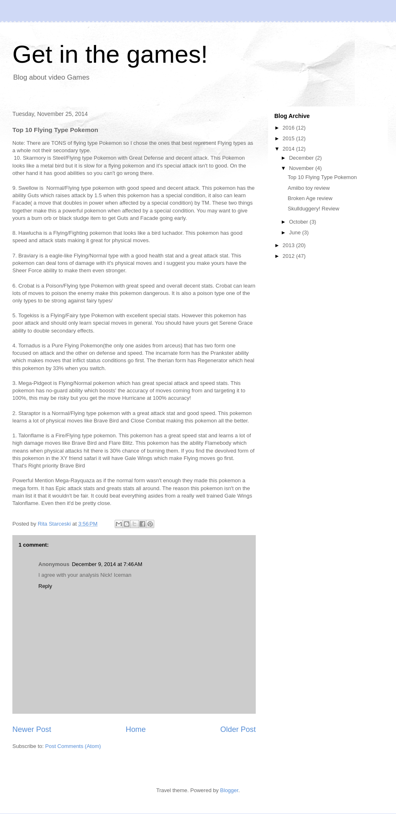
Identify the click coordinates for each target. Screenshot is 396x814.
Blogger (229, 790)
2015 (289, 138)
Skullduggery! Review (313, 208)
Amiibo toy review (309, 188)
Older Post (238, 729)
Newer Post (31, 729)
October (299, 222)
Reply (45, 586)
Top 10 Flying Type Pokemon (322, 177)
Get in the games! (110, 54)
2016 (289, 128)
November (302, 168)
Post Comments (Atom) (73, 746)
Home (136, 729)
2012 (289, 256)
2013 (289, 245)
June (295, 232)
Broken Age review (310, 198)
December (302, 158)
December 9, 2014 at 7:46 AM (107, 564)
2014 (289, 149)
